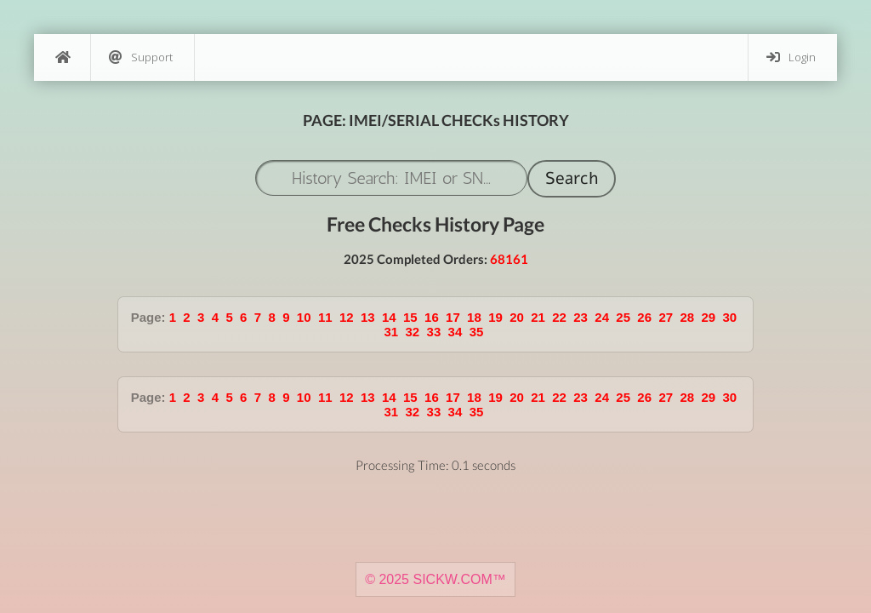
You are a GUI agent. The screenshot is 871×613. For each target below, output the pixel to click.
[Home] (62, 57)
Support (141, 57)
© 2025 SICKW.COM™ (435, 579)
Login (791, 57)
